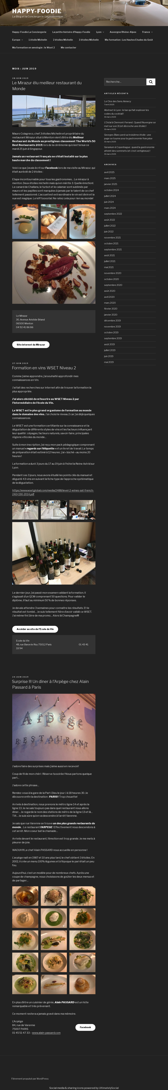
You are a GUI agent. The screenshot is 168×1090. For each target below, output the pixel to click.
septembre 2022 (113, 213)
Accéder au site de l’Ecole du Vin (35, 629)
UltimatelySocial (109, 1088)
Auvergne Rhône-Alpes (123, 32)
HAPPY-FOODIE (37, 11)
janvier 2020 (110, 314)
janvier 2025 (110, 184)
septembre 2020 (113, 285)
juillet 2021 (109, 261)
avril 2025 (109, 172)
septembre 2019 (113, 338)
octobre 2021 (111, 243)
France (147, 32)
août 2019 (109, 344)
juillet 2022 (110, 225)
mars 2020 (110, 302)
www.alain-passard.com (46, 1032)
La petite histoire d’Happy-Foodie (71, 32)
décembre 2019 (112, 320)
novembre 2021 (112, 237)
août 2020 (109, 291)
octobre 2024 (111, 190)
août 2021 (109, 255)
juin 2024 (109, 202)
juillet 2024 (110, 196)
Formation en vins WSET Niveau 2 (44, 367)
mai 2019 (109, 362)
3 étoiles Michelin (89, 39)
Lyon (100, 32)
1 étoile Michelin (38, 39)
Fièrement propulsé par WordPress (30, 1078)
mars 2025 (110, 178)
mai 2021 (109, 267)
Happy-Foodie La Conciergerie (29, 32)
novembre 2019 (112, 326)
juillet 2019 (109, 350)
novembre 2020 (112, 273)
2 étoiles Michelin (63, 39)
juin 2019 (108, 356)
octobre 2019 (111, 332)
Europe (17, 39)
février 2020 (110, 308)
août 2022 (109, 219)
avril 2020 (109, 297)
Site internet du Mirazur (31, 344)
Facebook (85, 1027)
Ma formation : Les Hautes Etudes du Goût (129, 39)
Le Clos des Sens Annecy (117, 101)
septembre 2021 (113, 249)
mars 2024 (110, 208)
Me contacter (68, 47)
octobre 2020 (111, 279)
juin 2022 (109, 231)
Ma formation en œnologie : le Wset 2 (33, 47)
